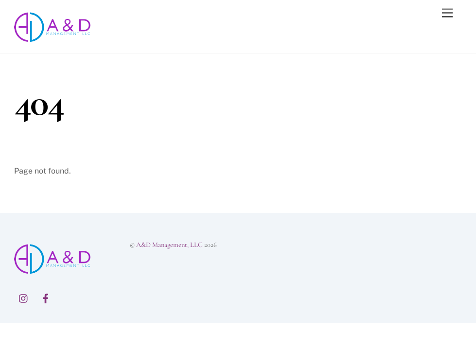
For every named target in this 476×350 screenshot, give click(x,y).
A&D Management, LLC (169, 245)
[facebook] (45, 297)
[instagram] (24, 297)
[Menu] (447, 13)
